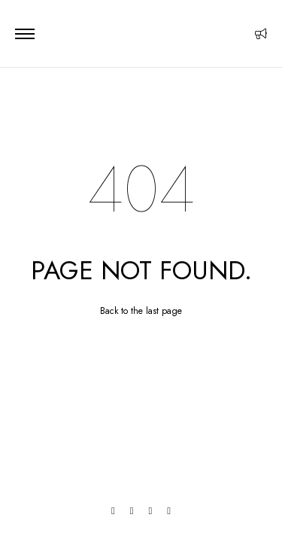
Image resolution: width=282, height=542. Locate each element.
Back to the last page (141, 311)
